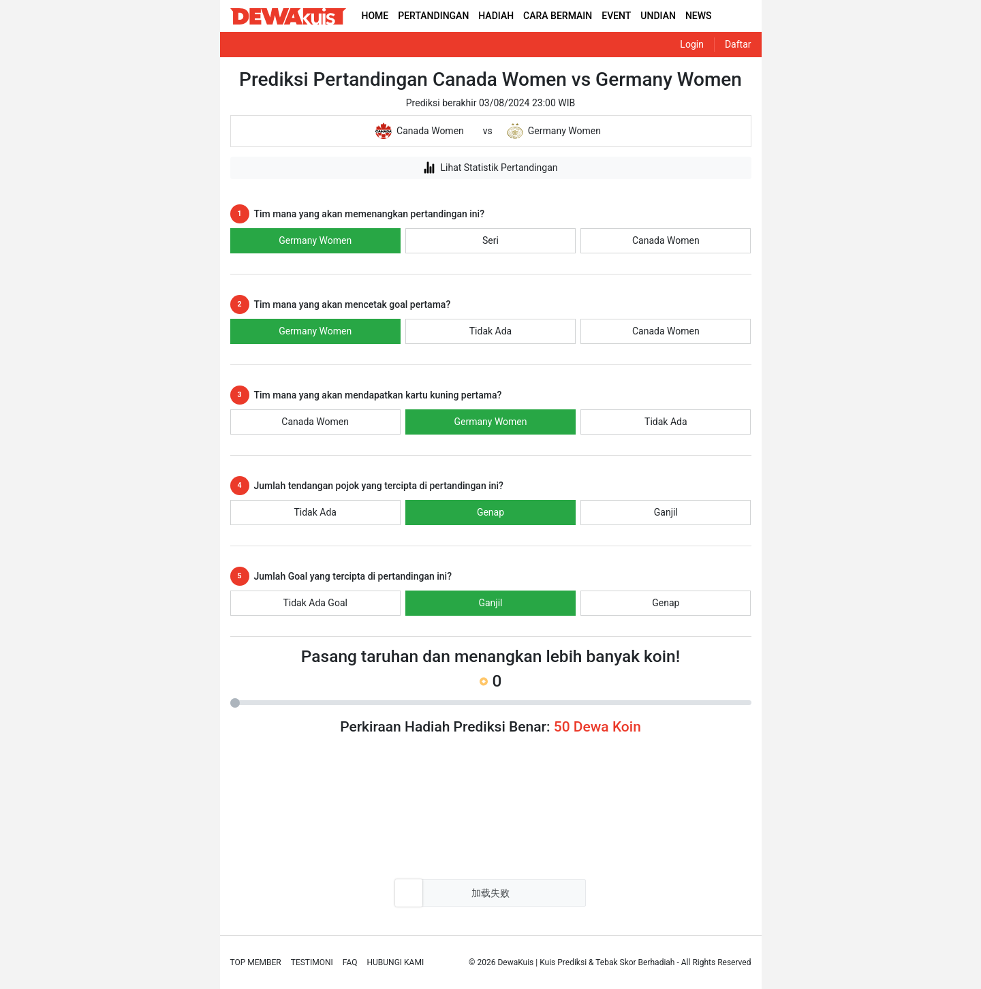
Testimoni (312, 962)
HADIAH (496, 15)
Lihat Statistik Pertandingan (490, 167)
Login (692, 44)
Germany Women (315, 240)
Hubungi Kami (395, 962)
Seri (490, 240)
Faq (350, 962)
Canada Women (666, 240)
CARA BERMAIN (557, 15)
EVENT (616, 15)
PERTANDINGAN (433, 15)
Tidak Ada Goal (315, 602)
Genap (490, 512)
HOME (375, 15)
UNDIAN (658, 15)
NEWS (698, 15)
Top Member (255, 962)
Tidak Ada (490, 331)
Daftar (738, 44)
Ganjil (666, 512)
